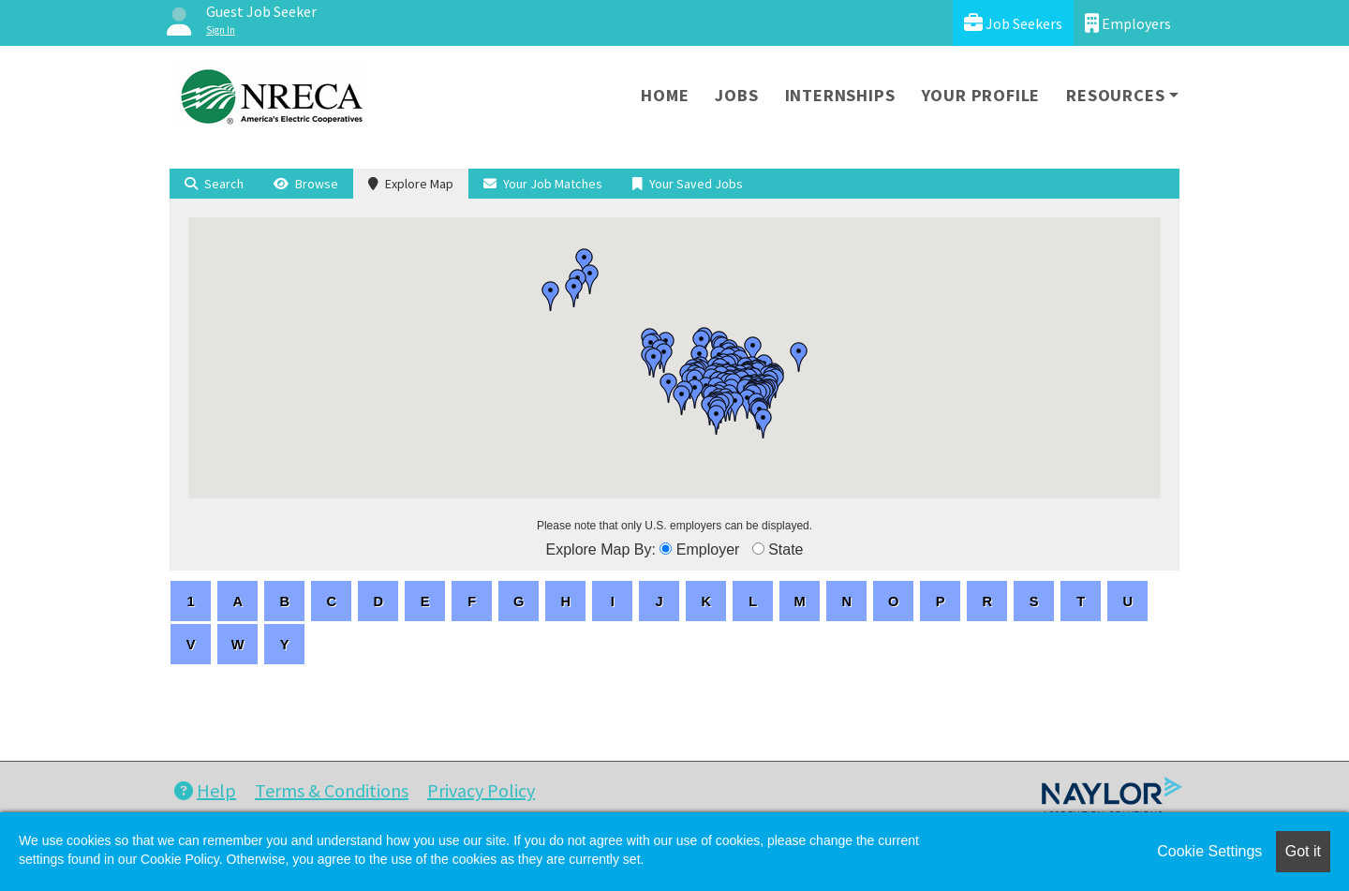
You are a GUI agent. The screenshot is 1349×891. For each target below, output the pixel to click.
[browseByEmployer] (666, 548)
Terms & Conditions (331, 790)
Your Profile (981, 95)
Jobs (736, 95)
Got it (1303, 851)
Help (205, 790)
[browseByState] (758, 548)
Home (665, 95)
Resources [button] (1115, 95)
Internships (840, 95)
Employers (1128, 23)
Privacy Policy (481, 790)
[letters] (191, 601)
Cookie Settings (1209, 851)
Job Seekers (1013, 23)
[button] (799, 357)
